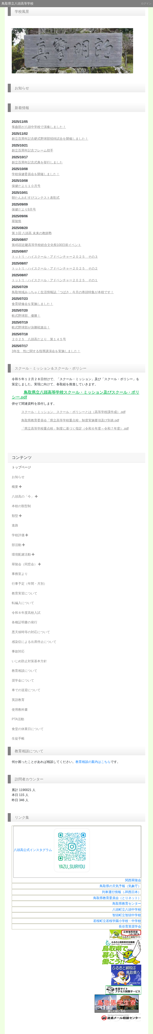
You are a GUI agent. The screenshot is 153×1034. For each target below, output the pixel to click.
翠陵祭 (16, 221)
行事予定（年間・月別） (29, 583)
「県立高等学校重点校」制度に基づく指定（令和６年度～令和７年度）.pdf (75, 428)
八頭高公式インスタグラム (53, 850)
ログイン (146, 3)
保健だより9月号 (24, 209)
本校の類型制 (21, 506)
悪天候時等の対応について (31, 632)
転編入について (23, 603)
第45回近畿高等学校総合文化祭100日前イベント (46, 245)
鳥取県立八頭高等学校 (17, 3)
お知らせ (18, 477)
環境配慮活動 (23, 554)
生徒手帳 (18, 738)
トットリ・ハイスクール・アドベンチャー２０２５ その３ (55, 256)
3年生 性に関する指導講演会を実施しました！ (46, 351)
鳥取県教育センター (126, 903)
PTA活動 (18, 719)
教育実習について (24, 593)
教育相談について (24, 670)
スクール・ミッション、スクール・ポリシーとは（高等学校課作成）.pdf (73, 412)
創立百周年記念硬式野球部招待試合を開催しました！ (50, 138)
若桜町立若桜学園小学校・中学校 (117, 921)
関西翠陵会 (133, 880)
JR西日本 (131, 892)
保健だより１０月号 (26, 186)
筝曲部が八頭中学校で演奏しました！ (39, 127)
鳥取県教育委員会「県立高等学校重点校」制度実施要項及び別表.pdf (70, 420)
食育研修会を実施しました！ (32, 304)
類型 (17, 515)
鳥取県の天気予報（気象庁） (120, 886)
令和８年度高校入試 (26, 612)
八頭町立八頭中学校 (126, 909)
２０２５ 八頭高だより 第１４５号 (39, 339)
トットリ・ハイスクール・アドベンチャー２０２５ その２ (55, 268)
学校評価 (20, 535)
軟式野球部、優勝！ (26, 315)
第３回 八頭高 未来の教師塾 (32, 233)
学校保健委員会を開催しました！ (36, 174)
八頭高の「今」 (25, 496)
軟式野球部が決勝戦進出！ (31, 327)
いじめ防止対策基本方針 (29, 661)
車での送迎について (26, 690)
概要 (17, 486)
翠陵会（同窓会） (26, 564)
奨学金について (23, 680)
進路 (15, 525)
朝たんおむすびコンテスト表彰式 (36, 197)
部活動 (18, 545)
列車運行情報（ (113, 892)
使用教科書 (20, 709)
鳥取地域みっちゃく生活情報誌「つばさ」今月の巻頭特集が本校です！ (63, 292)
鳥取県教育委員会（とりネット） (117, 898)
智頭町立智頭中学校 (126, 915)
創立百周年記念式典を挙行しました (37, 162)
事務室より (20, 574)
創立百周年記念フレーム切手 (32, 150)
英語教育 (18, 699)
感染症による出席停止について (34, 641)
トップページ (21, 467)
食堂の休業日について (28, 729)
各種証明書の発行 (24, 622)
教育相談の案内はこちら (93, 761)
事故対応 (18, 651)
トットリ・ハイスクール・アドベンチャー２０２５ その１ (55, 280)
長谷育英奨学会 (130, 926)
